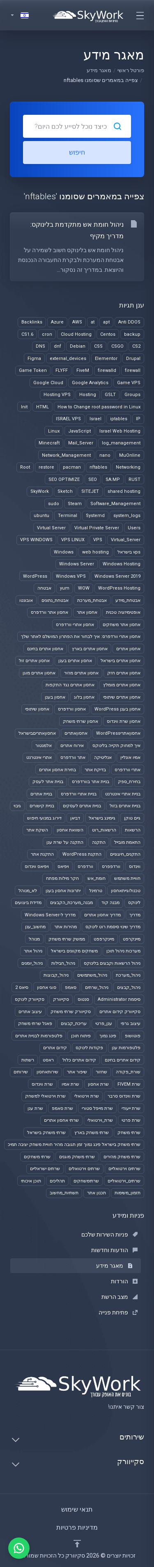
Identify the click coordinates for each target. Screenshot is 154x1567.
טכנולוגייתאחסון (125, 890)
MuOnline (129, 455)
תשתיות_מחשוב (64, 1193)
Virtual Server (51, 528)
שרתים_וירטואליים (124, 1181)
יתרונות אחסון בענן (63, 890)
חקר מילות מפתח (62, 878)
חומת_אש (96, 878)
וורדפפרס (111, 866)
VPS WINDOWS (36, 539)
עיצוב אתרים (30, 1011)
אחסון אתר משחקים (121, 624)
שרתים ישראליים (45, 1168)
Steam (75, 503)
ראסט (48, 1060)
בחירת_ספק (129, 781)
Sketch (65, 491)
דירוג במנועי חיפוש (44, 818)
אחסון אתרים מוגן (39, 673)
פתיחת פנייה (118, 1312)
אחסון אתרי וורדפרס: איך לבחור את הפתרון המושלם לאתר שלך (80, 636)
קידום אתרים (55, 1047)
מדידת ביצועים (28, 902)
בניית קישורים (42, 806)
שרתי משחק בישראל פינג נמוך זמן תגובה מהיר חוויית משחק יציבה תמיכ (74, 1144)
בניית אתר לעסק (47, 781)
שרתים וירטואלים (84, 1168)
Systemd (95, 515)
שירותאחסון (47, 1072)
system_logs (126, 515)
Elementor (106, 358)
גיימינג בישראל (102, 818)
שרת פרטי (131, 1120)
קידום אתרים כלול (79, 1060)
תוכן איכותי (31, 1181)
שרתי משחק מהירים (121, 1156)
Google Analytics (90, 382)
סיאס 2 (21, 987)
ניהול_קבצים (128, 987)
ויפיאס (63, 866)
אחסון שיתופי (37, 709)
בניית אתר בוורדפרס (90, 781)
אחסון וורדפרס (72, 709)
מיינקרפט (131, 939)
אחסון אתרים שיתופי (121, 697)
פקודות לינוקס (89, 1047)
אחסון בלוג (84, 697)
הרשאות (132, 830)
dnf (57, 346)
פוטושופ (132, 1036)
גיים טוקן (132, 818)
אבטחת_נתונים (55, 600)
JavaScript (79, 431)
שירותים (21, 1072)
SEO (92, 479)
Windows (64, 552)
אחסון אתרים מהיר (81, 673)
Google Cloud (48, 382)
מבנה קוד (110, 902)
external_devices (68, 358)
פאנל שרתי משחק (35, 1023)
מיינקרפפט (104, 939)
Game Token (33, 370)
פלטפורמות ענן (126, 1047)
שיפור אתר (77, 1072)
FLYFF (61, 370)
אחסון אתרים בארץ (90, 648)
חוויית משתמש (127, 878)
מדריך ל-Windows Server (50, 915)
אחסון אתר (87, 612)
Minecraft (49, 443)
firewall (132, 370)
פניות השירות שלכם (109, 1234)
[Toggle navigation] (139, 15)
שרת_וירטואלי (100, 1120)
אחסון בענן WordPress (117, 709)
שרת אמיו (70, 1084)
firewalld (107, 370)
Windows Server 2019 (117, 576)
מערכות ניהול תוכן (123, 951)
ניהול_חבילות (63, 963)
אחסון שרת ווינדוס (123, 721)
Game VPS (128, 382)
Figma (34, 358)
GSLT (110, 394)
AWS (77, 322)
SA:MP (113, 479)
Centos (107, 334)
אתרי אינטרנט (39, 757)
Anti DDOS (129, 322)
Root (25, 467)
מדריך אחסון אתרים (102, 915)
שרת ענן (35, 1108)
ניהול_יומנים (32, 963)
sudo (53, 503)
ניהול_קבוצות (56, 975)
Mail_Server (80, 443)
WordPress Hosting (119, 588)
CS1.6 (27, 334)
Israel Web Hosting (119, 431)
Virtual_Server (125, 539)
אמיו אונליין (130, 757)
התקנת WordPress (81, 854)
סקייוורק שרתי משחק (71, 1011)
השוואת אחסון (70, 830)
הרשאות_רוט (104, 830)
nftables (98, 467)
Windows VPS (71, 576)
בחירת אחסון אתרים (57, 769)
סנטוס (83, 999)
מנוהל (34, 939)
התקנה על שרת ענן (64, 842)
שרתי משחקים (37, 1156)
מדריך (134, 915)
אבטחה (44, 588)
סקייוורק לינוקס (29, 999)
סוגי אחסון (46, 987)
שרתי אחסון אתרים (61, 1120)
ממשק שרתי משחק (66, 939)
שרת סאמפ (62, 1108)
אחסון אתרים (128, 648)
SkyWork (39, 491)
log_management (121, 443)
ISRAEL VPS (68, 418)
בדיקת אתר (95, 769)
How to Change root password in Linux (98, 407)
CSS (98, 346)
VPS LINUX (73, 539)
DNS (40, 346)
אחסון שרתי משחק (80, 721)
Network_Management (66, 455)
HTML (42, 407)
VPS (97, 539)
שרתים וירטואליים (124, 1168)
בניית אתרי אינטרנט (122, 794)
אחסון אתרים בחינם (45, 648)
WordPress (35, 576)
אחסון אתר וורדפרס (49, 612)
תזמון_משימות (127, 1193)
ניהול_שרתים (96, 987)
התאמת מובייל (127, 842)
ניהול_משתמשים (92, 975)
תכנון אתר (96, 1193)
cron (47, 334)
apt (106, 322)
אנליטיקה (103, 757)
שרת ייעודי (131, 1108)
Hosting (87, 394)
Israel (95, 418)
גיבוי (17, 806)
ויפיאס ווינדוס (37, 866)
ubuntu (41, 515)
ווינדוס (134, 866)
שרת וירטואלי (86, 1096)
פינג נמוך (107, 1036)
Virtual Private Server (96, 528)
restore (46, 467)
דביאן (75, 818)
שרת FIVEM (128, 1084)
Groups (132, 394)
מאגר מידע (99, 70)
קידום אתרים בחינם (122, 1060)
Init (24, 407)
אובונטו (26, 600)
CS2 (136, 346)
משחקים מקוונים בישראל (74, 951)
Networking (128, 467)
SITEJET (90, 491)
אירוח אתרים (72, 745)
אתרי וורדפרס (127, 769)
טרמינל (95, 890)
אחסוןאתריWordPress (118, 733)
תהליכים (57, 1181)
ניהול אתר (33, 951)
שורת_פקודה (128, 1072)
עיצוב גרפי (130, 1023)
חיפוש (77, 152)
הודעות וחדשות (114, 1250)
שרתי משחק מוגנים (77, 1156)
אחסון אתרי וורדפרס (75, 624)
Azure (57, 322)
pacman (72, 467)
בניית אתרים (41, 794)
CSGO (117, 346)
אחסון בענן (55, 697)
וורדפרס (85, 866)
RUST (134, 479)
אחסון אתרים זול (34, 660)
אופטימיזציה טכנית (123, 612)
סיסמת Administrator (119, 999)
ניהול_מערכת (128, 975)
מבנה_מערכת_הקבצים (71, 902)
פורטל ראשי (130, 70)
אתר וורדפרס (72, 757)
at (92, 322)
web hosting (95, 552)
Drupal (133, 358)
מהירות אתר (65, 926)
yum (64, 588)
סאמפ (70, 987)
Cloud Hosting (76, 334)
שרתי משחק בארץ (91, 1132)
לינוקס (134, 902)
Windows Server (76, 564)
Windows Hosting (121, 564)
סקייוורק (61, 999)
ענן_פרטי (103, 1023)
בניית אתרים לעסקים (82, 806)
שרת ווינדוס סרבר (124, 1096)
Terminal (67, 515)
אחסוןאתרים (75, 733)
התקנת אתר (42, 854)
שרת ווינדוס (42, 1084)
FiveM (82, 370)
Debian (77, 346)
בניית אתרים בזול (125, 806)
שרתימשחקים (86, 1181)
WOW (84, 588)
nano (104, 455)
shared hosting (124, 491)
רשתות (27, 1060)
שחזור (101, 1072)
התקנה (99, 842)
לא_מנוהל (27, 890)
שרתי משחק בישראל (46, 1132)
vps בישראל (128, 552)
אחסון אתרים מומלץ (121, 685)
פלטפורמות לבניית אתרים (38, 1036)
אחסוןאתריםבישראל (37, 733)
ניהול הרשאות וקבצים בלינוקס (112, 963)
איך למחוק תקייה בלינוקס (116, 745)
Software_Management (115, 503)
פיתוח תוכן (81, 1036)
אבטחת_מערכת (92, 600)
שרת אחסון (98, 1084)
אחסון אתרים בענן (75, 660)
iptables (118, 418)
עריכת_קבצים (74, 1023)
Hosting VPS (57, 394)
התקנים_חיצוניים (125, 854)
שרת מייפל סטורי (97, 1108)
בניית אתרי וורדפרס (79, 794)
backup (132, 334)
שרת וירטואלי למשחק (45, 1096)
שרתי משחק (128, 1132)
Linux (54, 431)
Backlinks (31, 322)
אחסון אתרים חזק (123, 673)
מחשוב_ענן (35, 926)
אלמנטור (43, 745)
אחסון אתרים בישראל (120, 660)
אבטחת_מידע (127, 600)
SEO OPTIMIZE (64, 479)
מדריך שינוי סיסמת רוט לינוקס (112, 926)
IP (138, 418)
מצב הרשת (119, 1297)
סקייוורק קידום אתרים (119, 1011)
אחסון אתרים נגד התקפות (70, 685)
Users (134, 528)
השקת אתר (37, 830)
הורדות (124, 1281)
